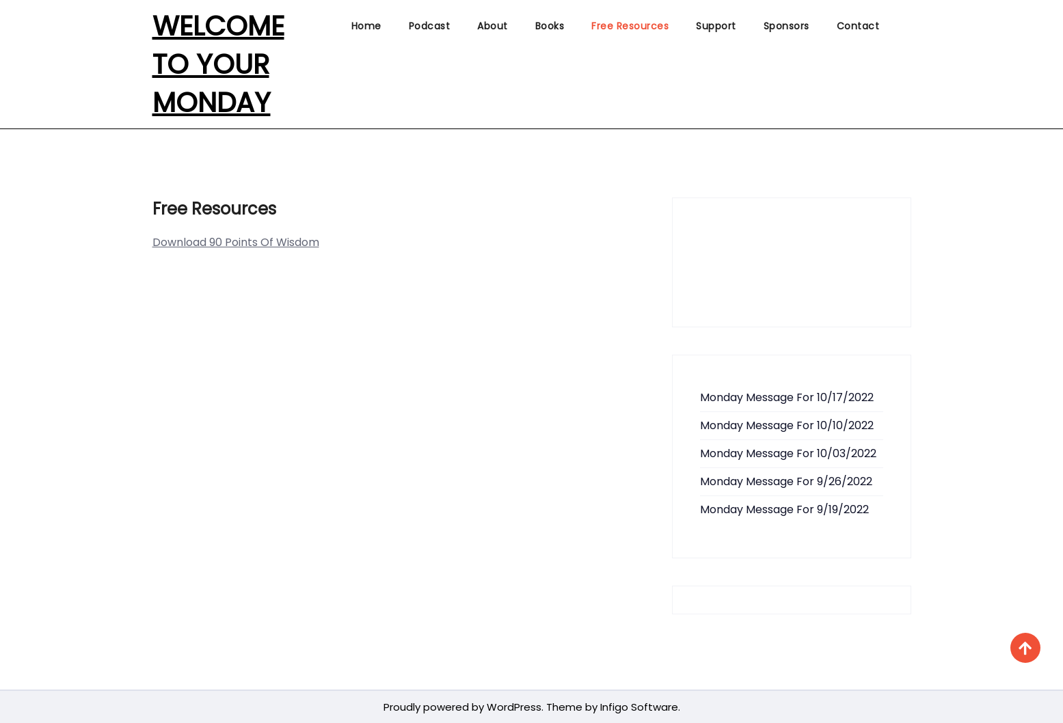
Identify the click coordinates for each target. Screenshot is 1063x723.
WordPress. (515, 707)
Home (366, 26)
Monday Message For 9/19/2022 (784, 509)
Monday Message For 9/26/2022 (786, 481)
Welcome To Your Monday (218, 64)
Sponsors (786, 26)
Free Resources (630, 26)
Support (716, 26)
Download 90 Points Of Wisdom (235, 242)
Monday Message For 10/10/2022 (787, 425)
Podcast (429, 26)
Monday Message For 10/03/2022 (788, 453)
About (492, 26)
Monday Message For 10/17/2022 (787, 397)
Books (550, 26)
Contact (858, 26)
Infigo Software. (638, 707)
